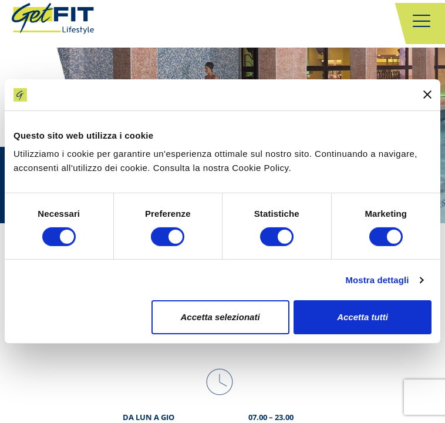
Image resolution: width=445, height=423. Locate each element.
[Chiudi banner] (427, 94)
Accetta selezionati (220, 317)
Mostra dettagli (377, 280)
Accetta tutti (362, 317)
